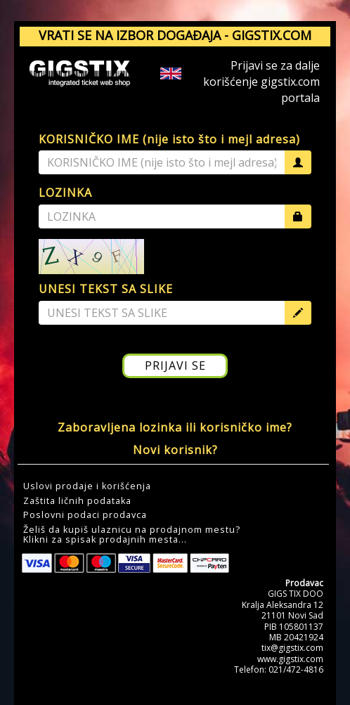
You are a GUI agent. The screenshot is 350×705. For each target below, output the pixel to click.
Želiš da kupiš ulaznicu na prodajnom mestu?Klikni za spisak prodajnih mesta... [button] (131, 534)
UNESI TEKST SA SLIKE (106, 289)
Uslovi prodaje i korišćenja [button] (87, 486)
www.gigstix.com (290, 659)
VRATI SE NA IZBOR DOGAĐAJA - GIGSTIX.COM (175, 35)
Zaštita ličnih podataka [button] (77, 501)
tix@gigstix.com (292, 648)
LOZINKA (65, 192)
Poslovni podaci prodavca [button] (85, 515)
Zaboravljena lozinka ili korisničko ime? (175, 427)
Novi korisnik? (175, 450)
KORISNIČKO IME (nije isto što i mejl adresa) (169, 139)
